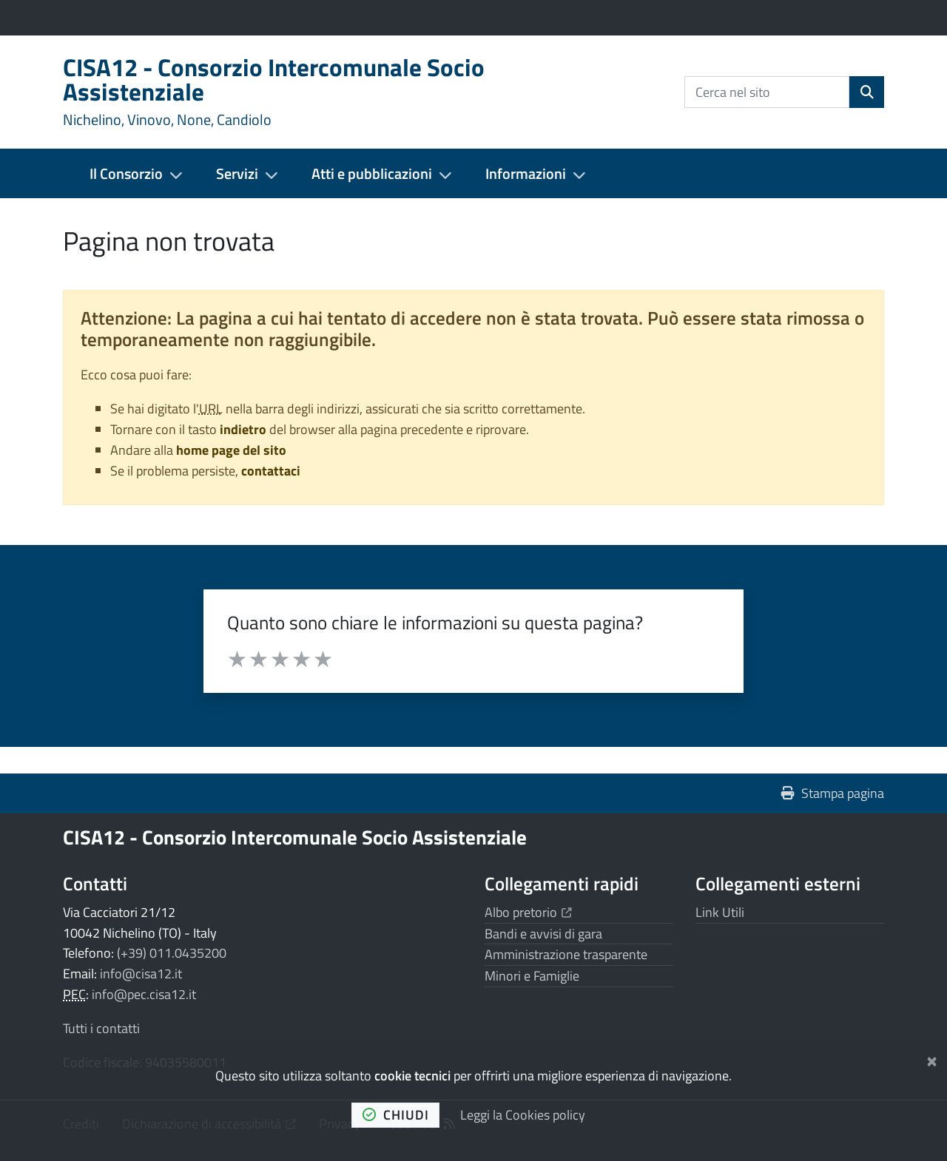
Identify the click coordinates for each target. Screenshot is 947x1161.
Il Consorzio (126, 173)
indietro (243, 429)
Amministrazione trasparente (566, 954)
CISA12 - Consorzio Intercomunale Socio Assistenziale (295, 837)
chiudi (396, 1115)
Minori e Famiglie (532, 976)
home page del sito (231, 450)
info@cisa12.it (141, 974)
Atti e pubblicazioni (371, 173)
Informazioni (525, 173)
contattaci (270, 471)
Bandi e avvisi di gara (543, 934)
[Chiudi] (931, 1059)
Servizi (237, 173)
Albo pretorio (528, 912)
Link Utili (719, 912)
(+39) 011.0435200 (171, 953)
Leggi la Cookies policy (522, 1115)
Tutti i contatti (101, 1028)
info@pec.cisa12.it (144, 994)
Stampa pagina (832, 793)
